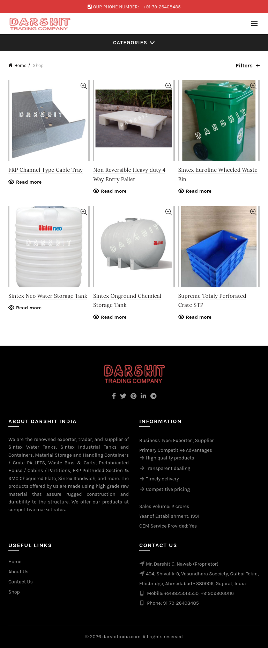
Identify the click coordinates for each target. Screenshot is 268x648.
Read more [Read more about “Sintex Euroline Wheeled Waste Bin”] (199, 191)
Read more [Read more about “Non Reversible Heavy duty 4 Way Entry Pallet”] (114, 191)
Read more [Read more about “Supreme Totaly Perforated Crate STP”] (199, 317)
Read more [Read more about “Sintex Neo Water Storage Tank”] (29, 308)
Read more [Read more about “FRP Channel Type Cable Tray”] (29, 182)
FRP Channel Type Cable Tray (45, 170)
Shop (14, 592)
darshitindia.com (121, 637)
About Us (18, 572)
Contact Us (20, 582)
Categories (130, 42)
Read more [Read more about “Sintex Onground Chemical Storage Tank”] (114, 317)
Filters (244, 65)
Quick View (83, 86)
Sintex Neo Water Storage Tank (47, 296)
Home (20, 65)
